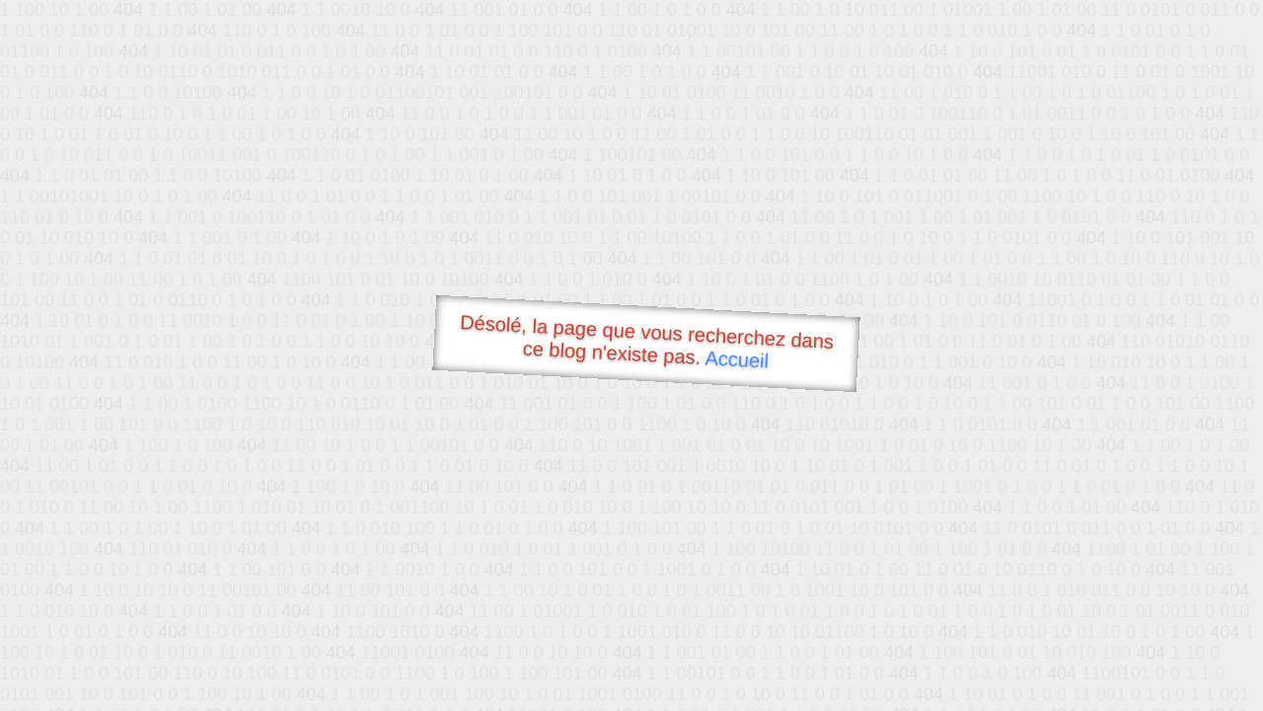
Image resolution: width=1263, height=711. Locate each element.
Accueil (737, 359)
